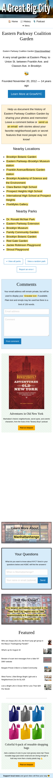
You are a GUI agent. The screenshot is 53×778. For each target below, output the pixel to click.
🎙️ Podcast (39, 21)
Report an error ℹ (26, 269)
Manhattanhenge (26, 537)
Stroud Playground (18, 249)
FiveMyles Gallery (17, 204)
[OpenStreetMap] (42, 51)
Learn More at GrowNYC (26, 94)
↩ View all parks (13, 261)
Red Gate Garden (17, 240)
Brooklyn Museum (17, 227)
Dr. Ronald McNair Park (21, 219)
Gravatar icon (30, 296)
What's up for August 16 (10, 650)
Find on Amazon (26, 428)
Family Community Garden (22, 232)
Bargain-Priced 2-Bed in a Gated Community (19, 668)
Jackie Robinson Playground (24, 245)
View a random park (36, 261)
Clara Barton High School (22, 187)
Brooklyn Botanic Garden (21, 156)
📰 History (25, 21)
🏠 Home (13, 21)
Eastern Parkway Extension (23, 223)
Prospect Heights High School (24, 191)
